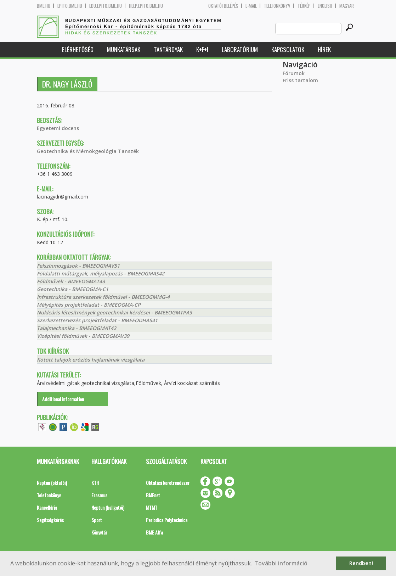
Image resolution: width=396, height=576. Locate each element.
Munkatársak (123, 49)
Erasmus (99, 495)
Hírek (324, 49)
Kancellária (47, 507)
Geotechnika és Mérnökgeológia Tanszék (88, 151)
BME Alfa (154, 532)
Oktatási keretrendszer (167, 482)
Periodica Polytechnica (166, 520)
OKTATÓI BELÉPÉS (223, 6)
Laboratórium (240, 49)
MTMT (151, 507)
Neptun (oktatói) (52, 482)
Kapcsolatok (287, 49)
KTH (95, 482)
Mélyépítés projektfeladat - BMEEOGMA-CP (89, 304)
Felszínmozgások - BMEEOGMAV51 (78, 265)
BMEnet (153, 495)
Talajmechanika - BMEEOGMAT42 (76, 328)
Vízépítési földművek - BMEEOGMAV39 (83, 335)
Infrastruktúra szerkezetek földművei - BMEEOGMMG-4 (103, 296)
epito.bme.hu (69, 6)
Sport (96, 520)
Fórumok (294, 73)
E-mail (251, 6)
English (325, 6)
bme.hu (43, 6)
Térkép (304, 6)
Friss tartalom (300, 80)
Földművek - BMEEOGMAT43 (71, 281)
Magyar (346, 6)
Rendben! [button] (361, 563)
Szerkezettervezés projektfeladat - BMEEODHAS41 (97, 320)
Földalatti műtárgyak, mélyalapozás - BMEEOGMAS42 (100, 273)
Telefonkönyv (277, 6)
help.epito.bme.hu (146, 6)
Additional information (63, 399)
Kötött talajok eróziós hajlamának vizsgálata (91, 359)
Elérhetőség (78, 49)
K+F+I (202, 49)
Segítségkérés (50, 520)
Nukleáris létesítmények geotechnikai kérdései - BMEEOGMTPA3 (114, 312)
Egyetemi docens (58, 128)
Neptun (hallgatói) (107, 507)
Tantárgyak (168, 49)
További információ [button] (280, 563)
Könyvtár (99, 532)
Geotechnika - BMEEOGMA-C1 (72, 289)
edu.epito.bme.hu (105, 6)
